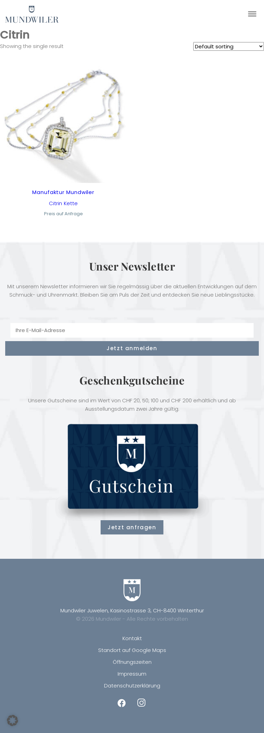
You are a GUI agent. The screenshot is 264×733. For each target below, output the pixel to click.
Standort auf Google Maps (132, 650)
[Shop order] (228, 46)
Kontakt (132, 638)
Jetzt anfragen (132, 527)
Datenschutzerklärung (132, 685)
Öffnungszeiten (132, 662)
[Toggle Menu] (252, 13)
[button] (12, 720)
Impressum (132, 673)
